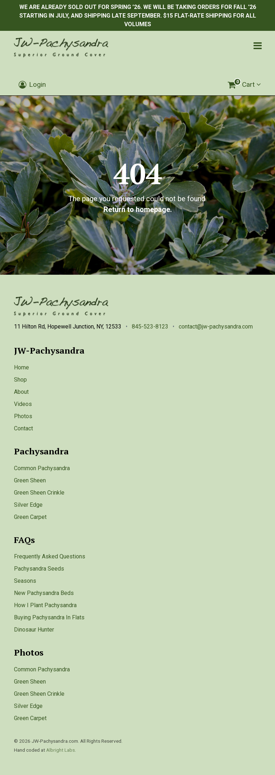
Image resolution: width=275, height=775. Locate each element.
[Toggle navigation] (257, 45)
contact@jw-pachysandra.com (216, 326)
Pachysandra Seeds (39, 568)
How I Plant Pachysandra (45, 605)
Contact (23, 428)
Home (21, 367)
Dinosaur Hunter (34, 629)
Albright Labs (60, 750)
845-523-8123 (150, 326)
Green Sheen (30, 480)
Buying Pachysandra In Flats (49, 617)
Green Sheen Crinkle (39, 492)
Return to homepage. (137, 209)
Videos (23, 404)
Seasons (25, 580)
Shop (20, 379)
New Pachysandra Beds (44, 593)
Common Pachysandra (42, 468)
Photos (23, 416)
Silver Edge (28, 504)
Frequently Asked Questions (49, 556)
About (21, 391)
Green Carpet (30, 517)
